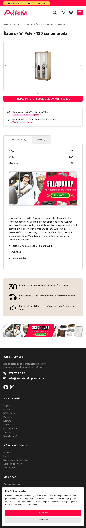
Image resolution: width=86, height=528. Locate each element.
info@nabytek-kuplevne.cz (26, 378)
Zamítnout (43, 520)
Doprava (7, 452)
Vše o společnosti (11, 484)
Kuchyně (7, 421)
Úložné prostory (10, 428)
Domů (5, 24)
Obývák (7, 405)
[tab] (38, 93)
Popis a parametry (17, 139)
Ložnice (15, 24)
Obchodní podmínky (12, 464)
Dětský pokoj (9, 413)
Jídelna (6, 424)
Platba (6, 456)
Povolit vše (43, 513)
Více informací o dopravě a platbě (26, 115)
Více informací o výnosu (22, 122)
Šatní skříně (27, 24)
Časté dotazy (9, 467)
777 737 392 (16, 373)
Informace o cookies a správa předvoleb (22, 505)
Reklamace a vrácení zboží (15, 460)
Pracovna (7, 417)
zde (77, 502)
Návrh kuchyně (10, 436)
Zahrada (7, 432)
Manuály (41, 139)
